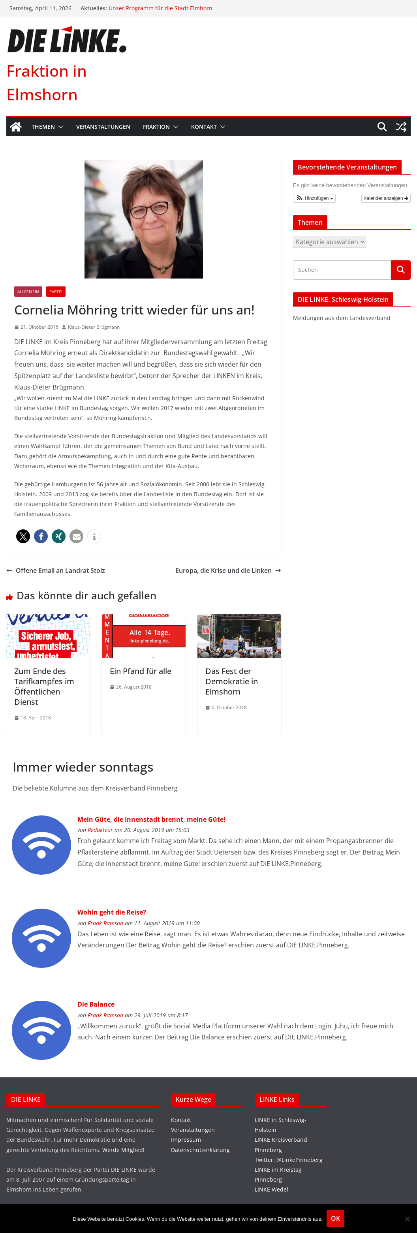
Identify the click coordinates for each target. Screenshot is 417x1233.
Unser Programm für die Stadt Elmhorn (160, 8)
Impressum (186, 1139)
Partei (55, 291)
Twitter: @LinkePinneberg (289, 1159)
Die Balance (96, 1004)
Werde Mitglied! (123, 1150)
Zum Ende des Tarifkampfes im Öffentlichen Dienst (44, 686)
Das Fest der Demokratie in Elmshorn (231, 681)
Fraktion (156, 126)
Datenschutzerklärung (200, 1150)
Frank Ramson (105, 923)
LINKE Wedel (271, 1189)
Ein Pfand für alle (140, 671)
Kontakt (204, 126)
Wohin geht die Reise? (111, 912)
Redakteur (100, 830)
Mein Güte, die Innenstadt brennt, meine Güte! (151, 819)
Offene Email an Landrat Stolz (55, 570)
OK (335, 1218)
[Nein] (407, 1219)
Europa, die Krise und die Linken (228, 570)
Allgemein (28, 291)
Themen (43, 126)
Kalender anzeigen (386, 198)
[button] (59, 126)
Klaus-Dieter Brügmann (94, 327)
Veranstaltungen (103, 126)
